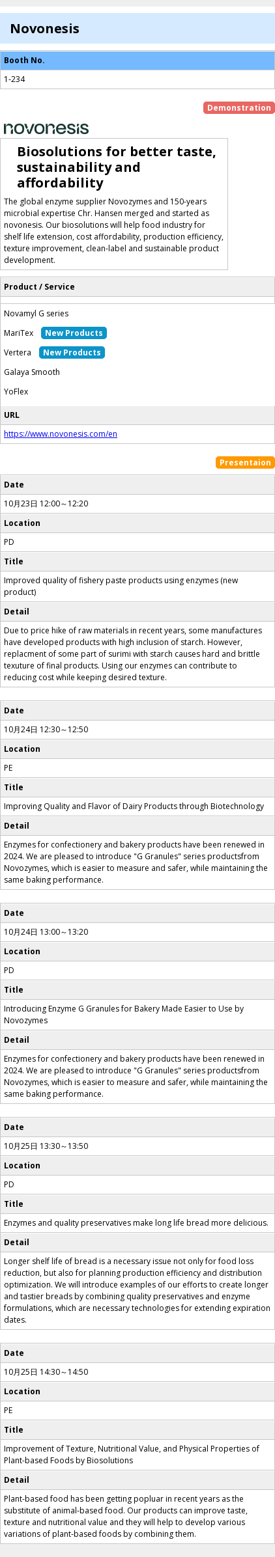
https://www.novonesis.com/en (60, 433)
